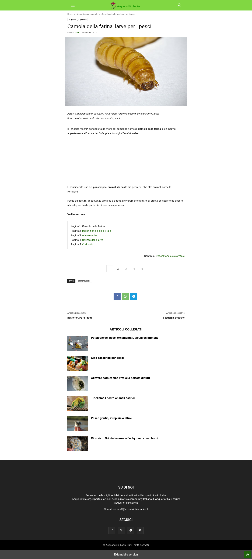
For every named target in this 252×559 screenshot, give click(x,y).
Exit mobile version (126, 554)
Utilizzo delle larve (92, 239)
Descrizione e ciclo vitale (96, 230)
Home (70, 14)
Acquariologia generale (87, 14)
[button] (72, 5)
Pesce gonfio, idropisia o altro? (111, 418)
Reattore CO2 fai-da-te (79, 317)
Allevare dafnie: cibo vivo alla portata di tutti (120, 378)
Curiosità (87, 244)
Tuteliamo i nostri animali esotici (113, 398)
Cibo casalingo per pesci (107, 357)
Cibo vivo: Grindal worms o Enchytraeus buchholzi (124, 438)
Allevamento (89, 235)
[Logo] (126, 476)
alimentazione (84, 281)
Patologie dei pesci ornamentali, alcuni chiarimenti (125, 337)
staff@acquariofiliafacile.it (132, 509)
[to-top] (247, 553)
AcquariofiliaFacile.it (126, 502)
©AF (77, 32)
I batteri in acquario (174, 317)
